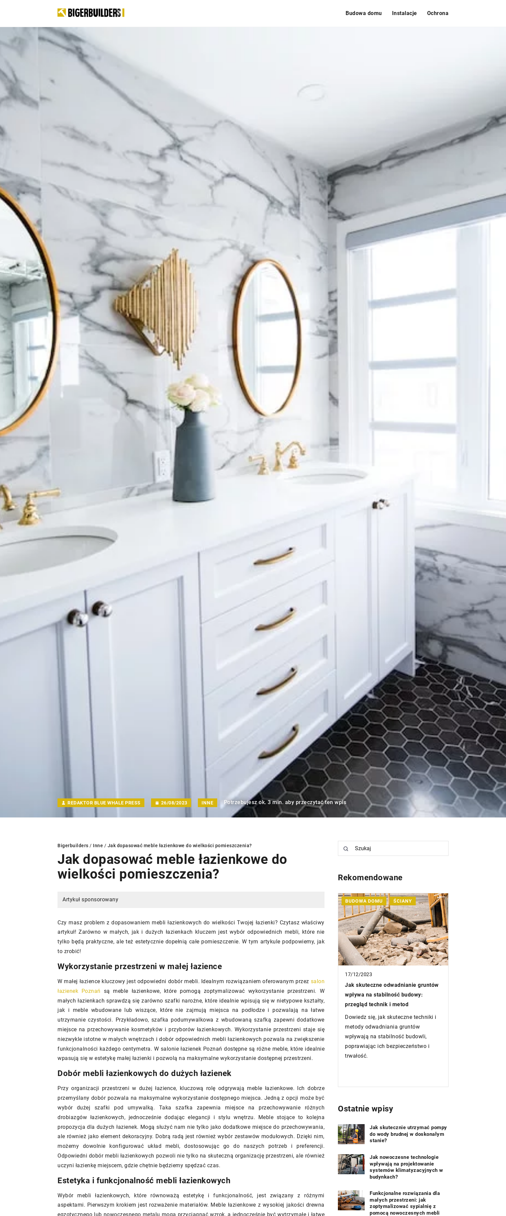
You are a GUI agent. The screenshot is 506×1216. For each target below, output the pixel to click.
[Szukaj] (346, 849)
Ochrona (438, 13)
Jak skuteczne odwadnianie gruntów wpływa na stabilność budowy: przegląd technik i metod (392, 995)
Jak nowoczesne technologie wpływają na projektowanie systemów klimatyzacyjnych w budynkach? (406, 1167)
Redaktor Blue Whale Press (104, 802)
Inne (208, 802)
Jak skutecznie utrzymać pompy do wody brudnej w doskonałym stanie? (408, 1134)
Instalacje (404, 13)
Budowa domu (364, 13)
